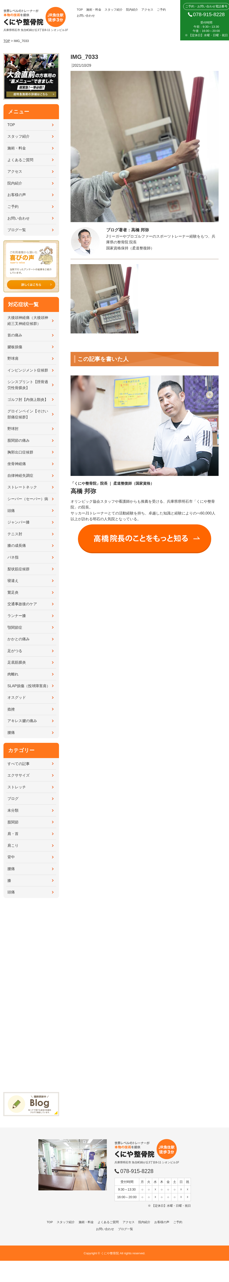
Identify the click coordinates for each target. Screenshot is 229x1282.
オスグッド (16, 697)
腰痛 (11, 733)
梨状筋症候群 (18, 569)
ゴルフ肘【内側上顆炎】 (27, 400)
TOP (80, 9)
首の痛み (14, 335)
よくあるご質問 (20, 160)
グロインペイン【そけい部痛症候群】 (27, 414)
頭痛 (11, 511)
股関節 (13, 822)
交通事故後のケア (22, 604)
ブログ (13, 799)
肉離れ (13, 674)
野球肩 (13, 358)
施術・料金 (93, 9)
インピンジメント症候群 (27, 370)
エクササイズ (18, 775)
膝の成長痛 (16, 545)
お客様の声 (16, 195)
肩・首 (13, 834)
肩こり (13, 845)
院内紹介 (132, 9)
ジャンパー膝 (18, 522)
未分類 (13, 810)
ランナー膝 (16, 616)
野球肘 (13, 429)
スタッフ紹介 (114, 9)
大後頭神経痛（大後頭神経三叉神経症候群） (27, 321)
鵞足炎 (13, 592)
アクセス (147, 9)
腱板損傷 (14, 347)
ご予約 (161, 9)
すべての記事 (18, 764)
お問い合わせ (86, 15)
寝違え (13, 581)
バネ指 (13, 557)
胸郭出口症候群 (20, 452)
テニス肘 (14, 534)
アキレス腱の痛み (22, 721)
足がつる (14, 651)
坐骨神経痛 (16, 464)
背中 (11, 857)
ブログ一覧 (16, 230)
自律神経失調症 (20, 476)
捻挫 (11, 709)
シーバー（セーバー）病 (27, 499)
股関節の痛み (18, 440)
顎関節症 (14, 627)
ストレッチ (16, 787)
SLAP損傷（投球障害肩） (28, 686)
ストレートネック (22, 487)
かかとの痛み (18, 639)
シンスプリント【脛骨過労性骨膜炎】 (27, 385)
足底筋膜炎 (16, 662)
